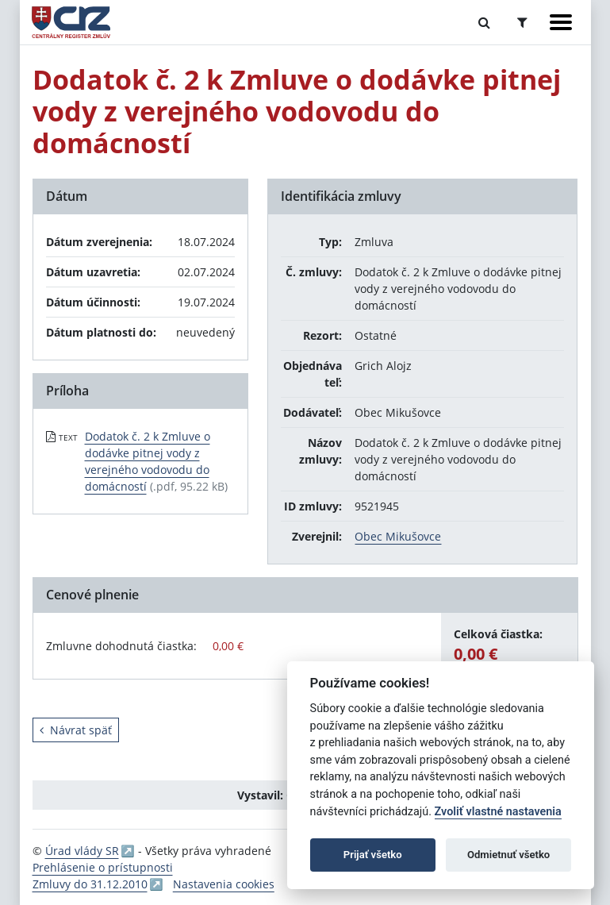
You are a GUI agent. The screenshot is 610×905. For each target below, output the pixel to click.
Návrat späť (76, 729)
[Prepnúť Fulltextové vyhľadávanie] (484, 22)
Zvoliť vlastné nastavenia (498, 811)
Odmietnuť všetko (508, 855)
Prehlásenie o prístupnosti (103, 867)
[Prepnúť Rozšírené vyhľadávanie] (522, 22)
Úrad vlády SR (82, 850)
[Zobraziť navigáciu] (560, 22)
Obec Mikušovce (398, 536)
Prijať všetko (372, 855)
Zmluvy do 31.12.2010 (90, 884)
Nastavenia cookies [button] (223, 884)
